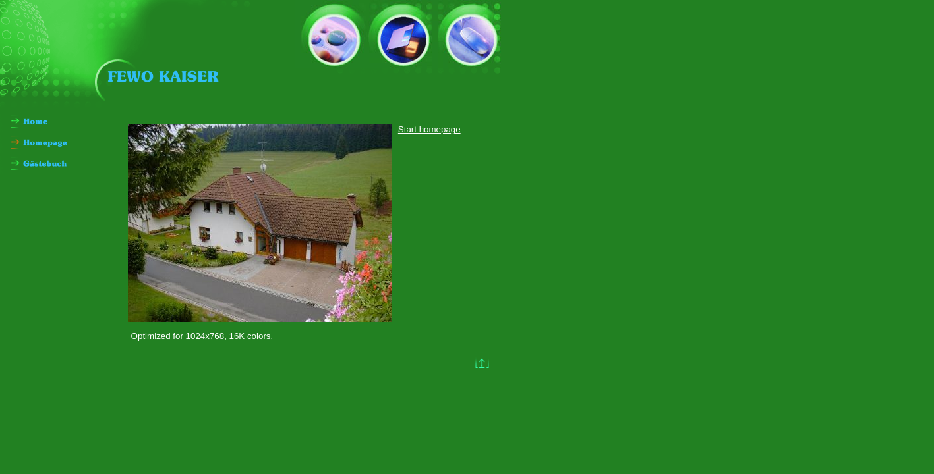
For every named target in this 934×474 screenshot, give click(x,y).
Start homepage (429, 129)
